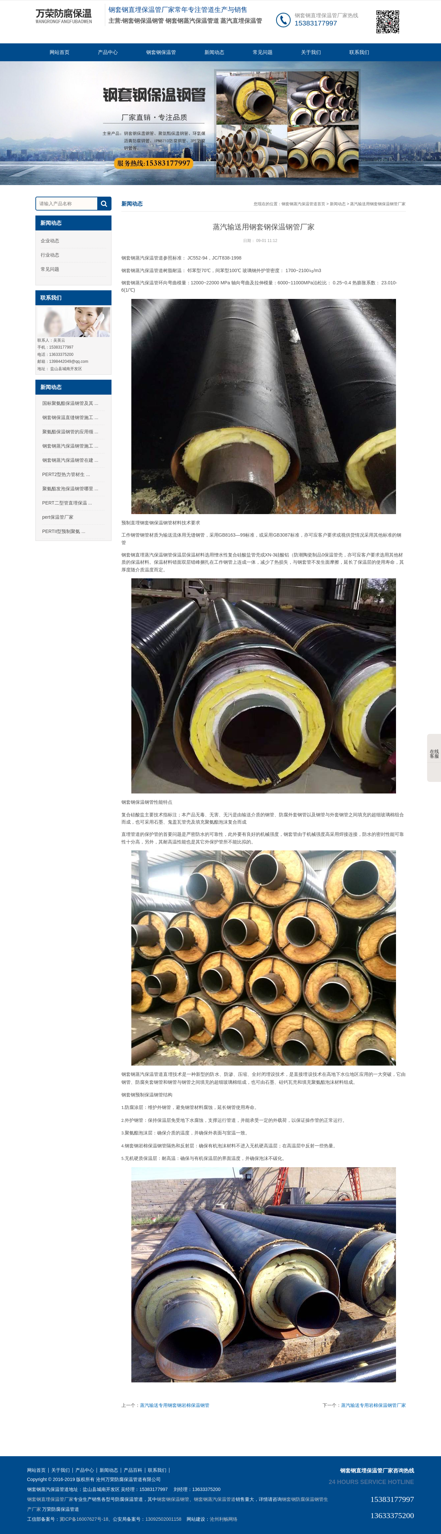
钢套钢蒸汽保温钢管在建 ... (70, 460)
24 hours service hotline (371, 1482)
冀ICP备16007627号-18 (84, 1519)
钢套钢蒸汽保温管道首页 (303, 204)
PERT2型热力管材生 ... (66, 474)
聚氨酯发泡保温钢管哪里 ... (70, 488)
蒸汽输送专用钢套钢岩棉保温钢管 (174, 1405)
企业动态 (50, 240)
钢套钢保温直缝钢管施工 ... (70, 417)
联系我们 (359, 52)
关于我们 (311, 52)
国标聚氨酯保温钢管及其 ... (70, 403)
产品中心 (108, 52)
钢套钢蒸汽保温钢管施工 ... (70, 446)
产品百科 (133, 1470)
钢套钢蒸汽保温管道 (215, 1499)
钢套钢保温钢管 (173, 1499)
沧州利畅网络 (224, 1519)
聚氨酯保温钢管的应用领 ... (70, 431)
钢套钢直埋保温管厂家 (50, 1499)
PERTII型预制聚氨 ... (63, 531)
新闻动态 (214, 52)
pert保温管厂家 (57, 517)
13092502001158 (163, 1519)
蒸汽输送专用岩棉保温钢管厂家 (373, 1405)
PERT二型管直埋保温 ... (67, 502)
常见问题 (263, 52)
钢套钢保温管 (161, 52)
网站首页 (59, 52)
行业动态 (50, 255)
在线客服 (434, 749)
